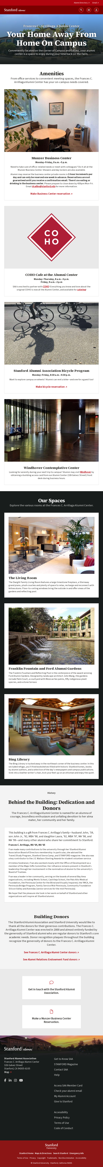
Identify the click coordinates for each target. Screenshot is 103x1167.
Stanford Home (26, 1153)
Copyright (41, 1158)
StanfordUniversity (51, 1147)
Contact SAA (61, 1070)
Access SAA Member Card (68, 1086)
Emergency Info (77, 1153)
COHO (46, 286)
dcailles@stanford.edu (43, 186)
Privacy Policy (62, 1118)
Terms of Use (61, 1123)
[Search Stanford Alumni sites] (81, 10)
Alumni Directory (82, 2)
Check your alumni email (68, 1091)
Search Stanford (60, 1153)
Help (57, 1075)
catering (81, 289)
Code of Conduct (63, 1128)
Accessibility (61, 1112)
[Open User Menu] (96, 10)
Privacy (33, 1158)
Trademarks (52, 1158)
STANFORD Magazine (66, 1064)
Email (95, 2)
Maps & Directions (43, 1153)
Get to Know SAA (63, 1059)
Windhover (85, 472)
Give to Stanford (63, 1101)
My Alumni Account (65, 1096)
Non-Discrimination (66, 1158)
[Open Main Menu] (88, 10)
